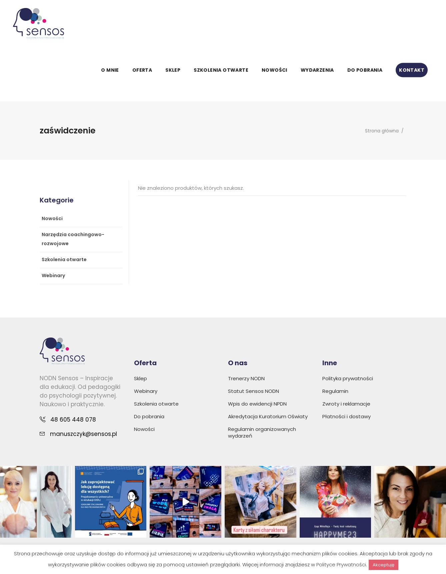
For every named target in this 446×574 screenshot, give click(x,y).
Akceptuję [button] (383, 565)
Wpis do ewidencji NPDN (257, 403)
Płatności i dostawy (346, 416)
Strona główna (382, 130)
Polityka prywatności (347, 378)
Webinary (53, 275)
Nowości (52, 218)
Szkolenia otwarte (64, 259)
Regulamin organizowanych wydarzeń (262, 432)
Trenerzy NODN (246, 378)
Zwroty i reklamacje (346, 403)
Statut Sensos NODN (253, 391)
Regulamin (335, 391)
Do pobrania (149, 416)
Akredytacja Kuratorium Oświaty (268, 416)
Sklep (140, 378)
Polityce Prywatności (341, 564)
